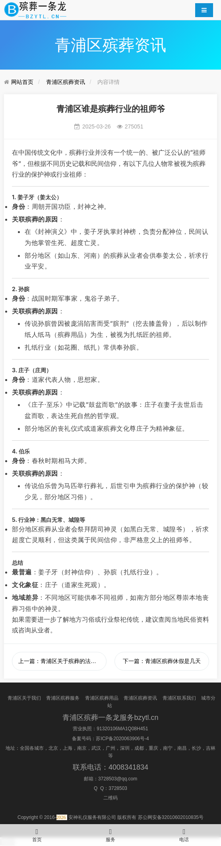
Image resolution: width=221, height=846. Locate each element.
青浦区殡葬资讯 (65, 82)
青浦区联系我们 (179, 698)
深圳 (125, 748)
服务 (110, 833)
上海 (67, 748)
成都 (139, 748)
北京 (53, 748)
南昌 (182, 748)
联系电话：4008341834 (110, 767)
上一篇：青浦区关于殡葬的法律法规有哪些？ (62, 661)
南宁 (168, 748)
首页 (37, 833)
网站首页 (22, 82)
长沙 (196, 748)
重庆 (153, 748)
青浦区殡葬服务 (62, 698)
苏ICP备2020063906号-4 (122, 738)
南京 (82, 748)
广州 (110, 748)
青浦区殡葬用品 (101, 698)
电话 (184, 833)
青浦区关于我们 (24, 698)
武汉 (96, 748)
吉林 (210, 748)
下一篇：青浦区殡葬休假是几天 (162, 661)
